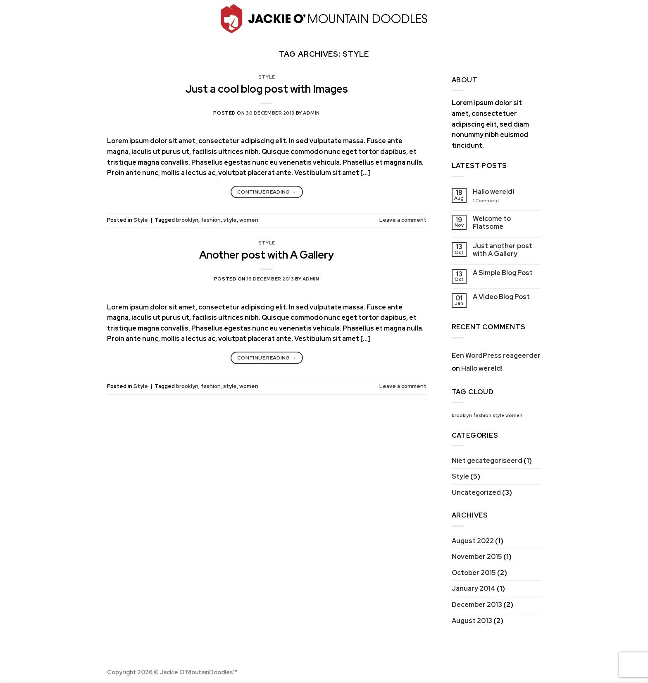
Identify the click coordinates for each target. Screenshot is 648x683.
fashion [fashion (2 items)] (482, 415)
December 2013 (477, 604)
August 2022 (473, 541)
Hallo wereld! (493, 192)
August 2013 (472, 620)
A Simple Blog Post (503, 273)
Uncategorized (476, 492)
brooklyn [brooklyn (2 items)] (462, 415)
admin (311, 113)
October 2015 (474, 572)
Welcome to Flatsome (492, 222)
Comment (486, 201)
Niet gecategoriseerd (487, 460)
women (248, 219)
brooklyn (187, 219)
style (230, 219)
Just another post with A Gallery (502, 250)
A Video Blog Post (501, 297)
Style (266, 77)
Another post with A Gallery (266, 255)
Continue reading (266, 192)
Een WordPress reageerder (496, 355)
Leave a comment (402, 219)
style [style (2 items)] (498, 415)
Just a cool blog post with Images (267, 89)
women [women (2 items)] (513, 415)
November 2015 (477, 556)
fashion (211, 219)
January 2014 (474, 588)
